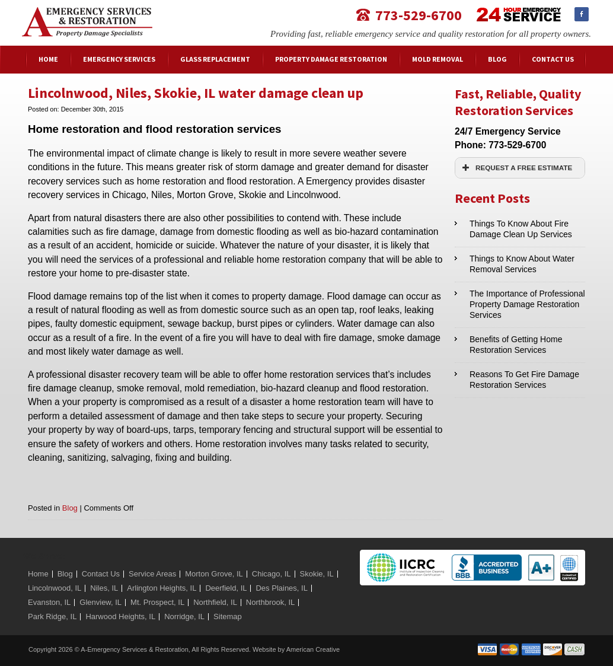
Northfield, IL (215, 602)
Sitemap (227, 616)
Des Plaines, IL (281, 588)
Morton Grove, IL (214, 573)
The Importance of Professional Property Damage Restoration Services (527, 304)
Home (38, 573)
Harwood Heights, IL (120, 616)
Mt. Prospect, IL (157, 602)
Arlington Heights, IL (161, 588)
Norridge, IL (184, 616)
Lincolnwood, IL (54, 588)
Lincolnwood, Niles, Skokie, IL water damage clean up (195, 93)
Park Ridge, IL (52, 616)
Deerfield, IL (226, 588)
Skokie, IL (317, 573)
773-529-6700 (418, 14)
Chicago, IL (271, 573)
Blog (70, 508)
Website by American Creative (296, 649)
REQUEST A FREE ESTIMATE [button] (515, 168)
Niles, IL (104, 588)
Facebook (581, 14)
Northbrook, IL (270, 602)
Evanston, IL (49, 602)
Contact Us (101, 573)
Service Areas (152, 573)
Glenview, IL (100, 602)
